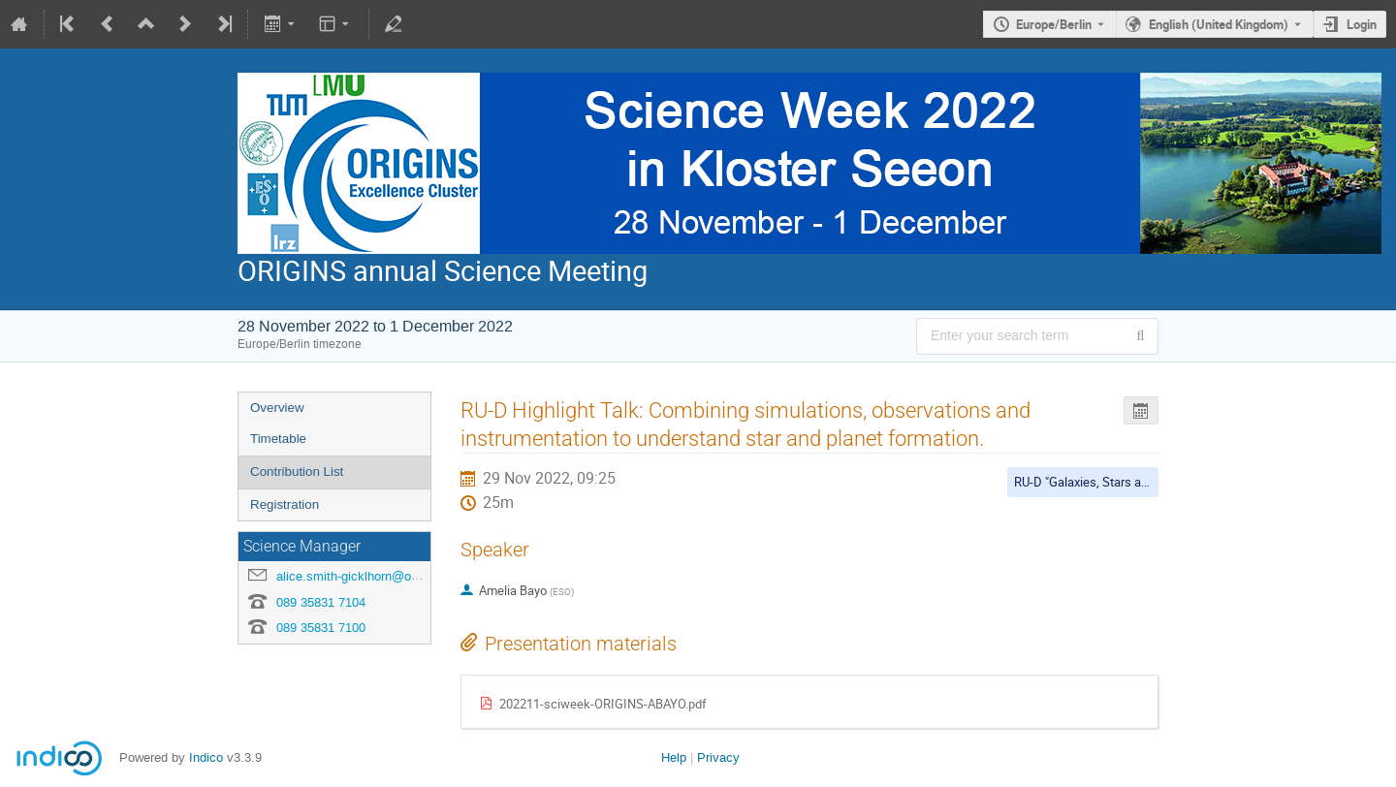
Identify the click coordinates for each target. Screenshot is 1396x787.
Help (673, 757)
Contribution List (296, 471)
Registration (284, 504)
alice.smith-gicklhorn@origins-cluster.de (387, 576)
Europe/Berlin (1054, 24)
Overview (277, 407)
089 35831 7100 (320, 627)
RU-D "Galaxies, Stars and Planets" (1108, 481)
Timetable (278, 438)
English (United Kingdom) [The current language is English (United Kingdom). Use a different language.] (1218, 24)
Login (1362, 24)
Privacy (718, 757)
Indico (206, 757)
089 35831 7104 (320, 602)
